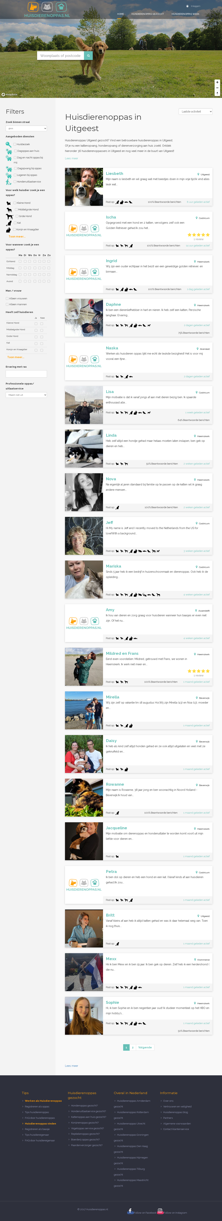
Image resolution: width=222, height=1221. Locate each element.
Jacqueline (116, 828)
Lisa (110, 391)
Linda (111, 435)
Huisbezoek (18, 145)
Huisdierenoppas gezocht (148, 14)
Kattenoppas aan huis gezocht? (88, 1117)
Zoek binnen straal (18, 122)
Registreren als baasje (37, 1129)
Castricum (204, 218)
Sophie (112, 1002)
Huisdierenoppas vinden (40, 1123)
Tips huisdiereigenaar (37, 1134)
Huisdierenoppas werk (185, 14)
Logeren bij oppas (21, 175)
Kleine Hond (18, 203)
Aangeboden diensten (20, 136)
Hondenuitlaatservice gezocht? (88, 1111)
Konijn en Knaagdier (22, 230)
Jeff (109, 522)
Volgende (145, 1047)
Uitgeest (205, 174)
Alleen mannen (16, 304)
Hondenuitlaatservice (23, 182)
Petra (111, 871)
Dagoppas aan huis (22, 151)
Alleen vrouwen (16, 298)
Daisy (111, 740)
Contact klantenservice (176, 1129)
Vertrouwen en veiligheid (177, 1106)
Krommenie (203, 959)
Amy (110, 609)
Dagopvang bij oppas (23, 169)
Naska (112, 348)
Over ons (168, 1100)
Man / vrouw (13, 290)
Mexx (111, 958)
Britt (110, 915)
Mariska (113, 566)
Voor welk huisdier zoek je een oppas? (25, 193)
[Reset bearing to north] (217, 93)
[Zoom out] (217, 87)
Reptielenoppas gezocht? (85, 1133)
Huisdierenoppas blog (175, 1112)
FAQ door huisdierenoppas (40, 1117)
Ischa (111, 217)
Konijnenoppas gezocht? (85, 1122)
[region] (111, 49)
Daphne (113, 304)
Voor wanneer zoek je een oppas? (22, 247)
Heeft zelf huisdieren (19, 312)
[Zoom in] (217, 82)
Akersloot (205, 349)
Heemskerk (203, 261)
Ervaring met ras (16, 366)
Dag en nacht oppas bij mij (24, 159)
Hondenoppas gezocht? (84, 1105)
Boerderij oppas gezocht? (85, 1139)
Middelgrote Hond (22, 210)
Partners (168, 1117)
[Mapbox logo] (9, 94)
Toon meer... (17, 236)
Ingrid (111, 260)
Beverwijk (204, 698)
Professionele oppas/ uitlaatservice (20, 386)
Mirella (112, 697)
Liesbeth (114, 173)
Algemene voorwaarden (177, 1123)
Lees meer (71, 158)
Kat (13, 223)
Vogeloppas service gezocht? (87, 1128)
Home (120, 14)
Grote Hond (19, 216)
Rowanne (115, 784)
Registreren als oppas (37, 1106)
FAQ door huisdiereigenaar (40, 1140)
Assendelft (204, 610)
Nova (111, 478)
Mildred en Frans (122, 653)
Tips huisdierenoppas (37, 1112)
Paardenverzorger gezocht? (86, 1145)
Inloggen (193, 6)
